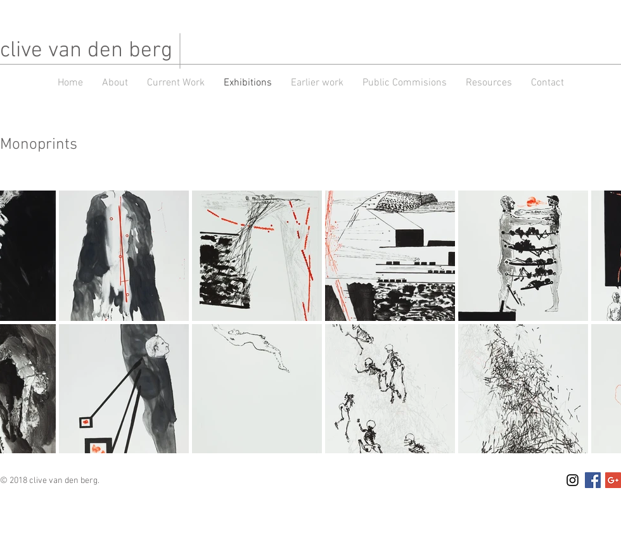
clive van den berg (86, 50)
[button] (317, 83)
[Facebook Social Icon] (593, 480)
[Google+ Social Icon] (613, 480)
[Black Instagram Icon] (572, 480)
